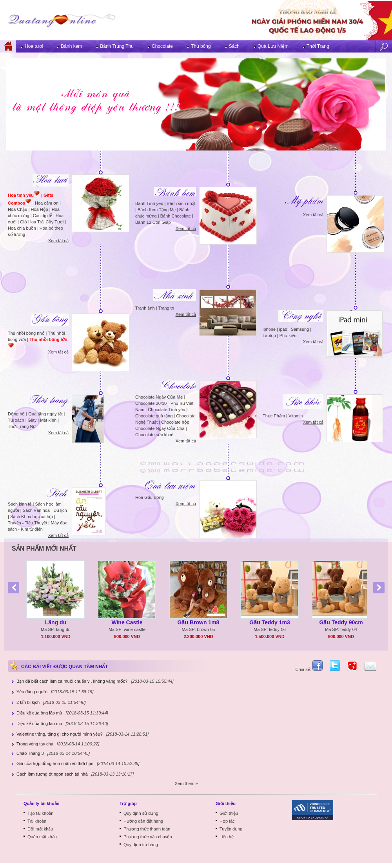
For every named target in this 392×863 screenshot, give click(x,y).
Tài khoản (36, 821)
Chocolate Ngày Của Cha (160, 428)
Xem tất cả (58, 240)
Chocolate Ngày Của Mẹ (159, 397)
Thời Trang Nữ (22, 426)
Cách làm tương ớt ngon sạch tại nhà (52, 774)
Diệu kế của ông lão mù (39, 713)
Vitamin (296, 415)
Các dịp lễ (42, 215)
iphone (269, 329)
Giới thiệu (229, 813)
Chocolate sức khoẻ (154, 434)
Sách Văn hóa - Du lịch (45, 510)
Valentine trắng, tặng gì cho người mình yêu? (59, 734)
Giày (32, 420)
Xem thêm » (186, 783)
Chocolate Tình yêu (166, 409)
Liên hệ (227, 836)
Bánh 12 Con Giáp (153, 222)
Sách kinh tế (19, 504)
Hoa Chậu (17, 209)
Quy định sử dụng (140, 813)
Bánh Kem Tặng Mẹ (157, 209)
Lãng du (55, 622)
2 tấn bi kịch (28, 702)
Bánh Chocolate (175, 216)
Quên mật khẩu (42, 836)
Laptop (269, 335)
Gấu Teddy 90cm (341, 622)
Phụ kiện (288, 335)
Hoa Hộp (39, 209)
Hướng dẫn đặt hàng (143, 821)
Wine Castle (126, 622)
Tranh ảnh (145, 308)
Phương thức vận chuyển (147, 836)
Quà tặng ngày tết (45, 414)
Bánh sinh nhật (181, 203)
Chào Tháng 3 (30, 753)
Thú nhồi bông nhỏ (26, 333)
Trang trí (166, 308)
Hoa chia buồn (22, 228)
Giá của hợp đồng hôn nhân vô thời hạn (54, 763)
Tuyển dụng (231, 829)
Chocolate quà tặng (153, 415)
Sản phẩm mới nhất (44, 548)
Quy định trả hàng (140, 844)
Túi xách (16, 420)
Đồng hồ (16, 414)
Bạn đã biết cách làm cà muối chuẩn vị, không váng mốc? (71, 681)
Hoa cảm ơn (46, 203)
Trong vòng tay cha (34, 744)
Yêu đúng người (31, 691)
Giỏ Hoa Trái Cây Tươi (42, 221)
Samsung (300, 329)
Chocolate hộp (175, 422)
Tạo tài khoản (40, 813)
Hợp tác (227, 821)
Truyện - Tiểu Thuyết (27, 522)
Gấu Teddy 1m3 (269, 622)
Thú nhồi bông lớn (48, 339)
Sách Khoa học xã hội (31, 516)
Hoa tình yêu (21, 195)
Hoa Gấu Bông (149, 497)
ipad (283, 329)
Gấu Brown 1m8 (199, 622)
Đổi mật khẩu (40, 829)
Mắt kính (48, 420)
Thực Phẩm (274, 415)
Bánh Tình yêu (149, 203)
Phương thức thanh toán (146, 829)
